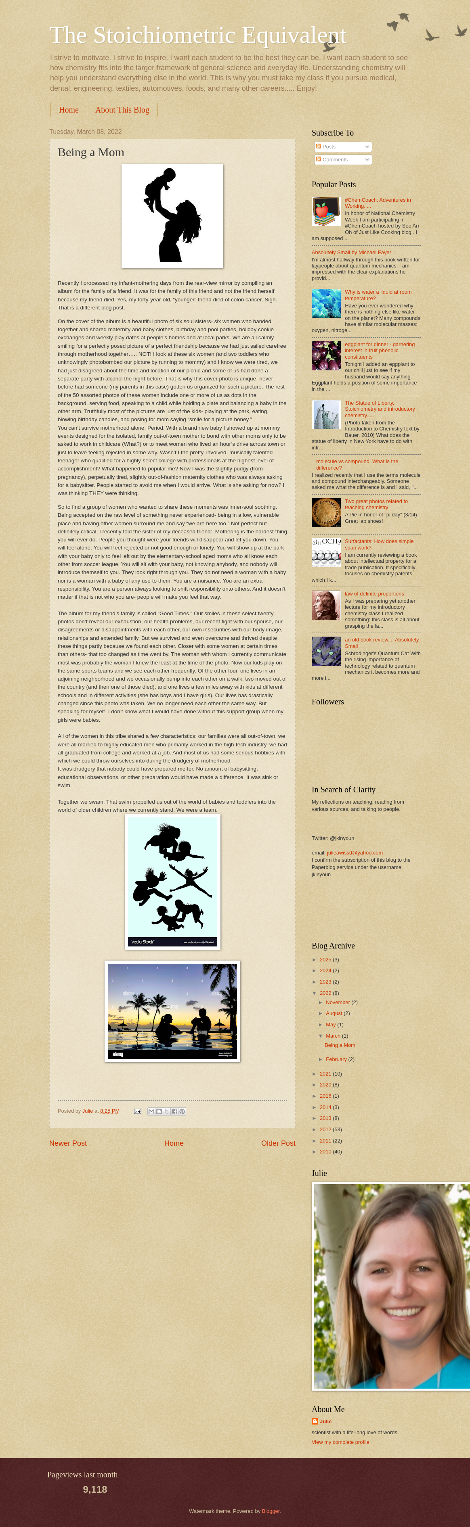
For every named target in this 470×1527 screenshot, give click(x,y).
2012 (326, 1129)
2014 (326, 1107)
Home (69, 109)
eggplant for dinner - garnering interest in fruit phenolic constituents (380, 350)
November (338, 1002)
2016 (326, 1096)
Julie (326, 1421)
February (337, 1059)
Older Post (278, 1143)
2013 (326, 1118)
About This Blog (122, 109)
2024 (326, 970)
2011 (326, 1141)
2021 (326, 1074)
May (331, 1024)
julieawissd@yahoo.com (355, 853)
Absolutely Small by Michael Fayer (351, 252)
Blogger (271, 1511)
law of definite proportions (374, 594)
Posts (326, 147)
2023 (326, 982)
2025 (326, 960)
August (335, 1013)
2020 (326, 1085)
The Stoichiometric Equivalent (197, 34)
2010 (326, 1152)
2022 (326, 993)
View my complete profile (340, 1442)
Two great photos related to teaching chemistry (376, 504)
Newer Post (68, 1143)
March (334, 1036)
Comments (332, 160)
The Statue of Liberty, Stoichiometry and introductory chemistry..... (380, 409)
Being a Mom (340, 1045)
